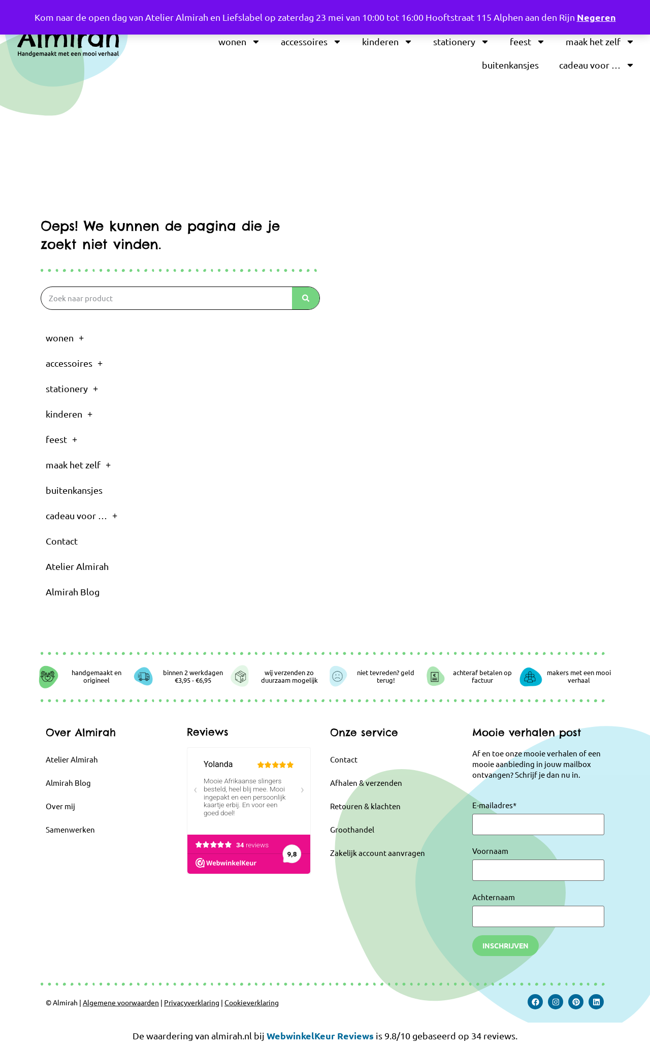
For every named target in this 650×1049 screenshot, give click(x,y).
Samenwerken (70, 829)
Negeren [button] (596, 17)
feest (527, 41)
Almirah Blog (73, 591)
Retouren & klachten (365, 806)
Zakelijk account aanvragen (377, 852)
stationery (461, 41)
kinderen (387, 41)
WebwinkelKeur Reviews (320, 1035)
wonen (239, 41)
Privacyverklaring (191, 1002)
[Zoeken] (305, 298)
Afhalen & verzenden (366, 782)
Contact (62, 540)
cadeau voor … (597, 65)
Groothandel (352, 829)
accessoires (311, 41)
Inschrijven (505, 945)
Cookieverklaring (251, 1002)
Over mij (60, 806)
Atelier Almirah (77, 566)
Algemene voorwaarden (121, 1002)
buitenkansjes (510, 64)
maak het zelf (600, 41)
